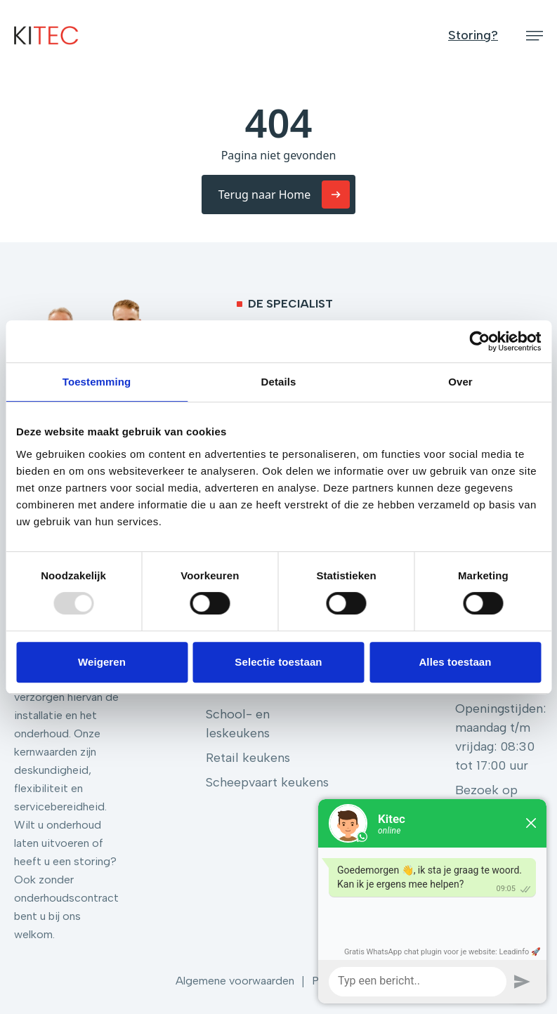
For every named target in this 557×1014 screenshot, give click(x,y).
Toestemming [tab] (97, 382)
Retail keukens (248, 757)
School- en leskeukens (238, 723)
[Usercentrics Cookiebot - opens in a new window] (479, 341)
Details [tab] (278, 382)
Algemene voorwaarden (235, 980)
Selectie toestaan (278, 662)
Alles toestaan (455, 662)
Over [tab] (460, 382)
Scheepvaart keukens (267, 782)
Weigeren (102, 662)
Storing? (473, 35)
